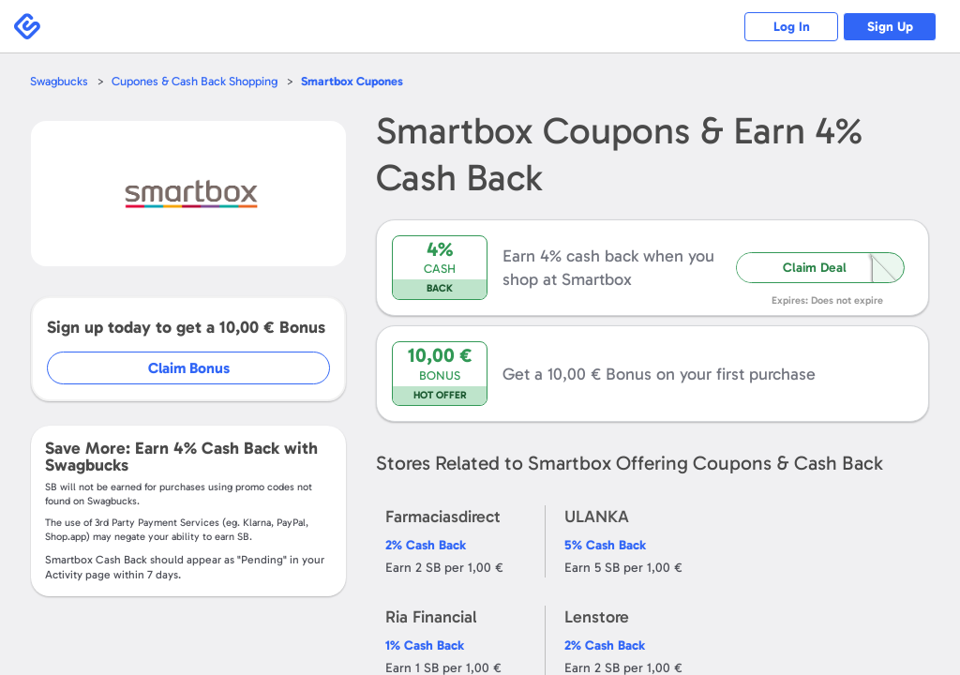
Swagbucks (59, 81)
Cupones (352, 81)
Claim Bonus (189, 368)
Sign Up (890, 27)
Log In (791, 27)
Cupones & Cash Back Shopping (195, 81)
